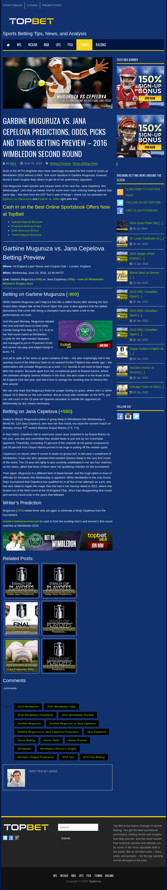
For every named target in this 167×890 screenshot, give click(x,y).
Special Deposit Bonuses (27, 221)
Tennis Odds (51, 740)
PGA (70, 44)
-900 (20, 510)
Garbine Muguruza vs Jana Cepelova (72, 723)
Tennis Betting (26, 740)
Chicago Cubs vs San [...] (147, 386)
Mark (13, 163)
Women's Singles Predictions (35, 757)
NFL (19, 44)
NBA (46, 44)
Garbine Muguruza (29, 723)
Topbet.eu (95, 881)
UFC (58, 44)
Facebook (11, 838)
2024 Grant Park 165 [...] (146, 223)
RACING (101, 44)
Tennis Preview (77, 740)
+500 (64, 366)
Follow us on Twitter (143, 202)
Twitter (5, 838)
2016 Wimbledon (28, 706)
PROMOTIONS (51, 5)
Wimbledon (24, 748)
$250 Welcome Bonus (25, 230)
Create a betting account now (21, 521)
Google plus (16, 838)
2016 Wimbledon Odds (61, 706)
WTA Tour (68, 757)
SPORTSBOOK (12, 5)
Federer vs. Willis (49, 199)
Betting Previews (60, 163)
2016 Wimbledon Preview (77, 715)
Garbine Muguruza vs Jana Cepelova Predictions (48, 731)
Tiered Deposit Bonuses (26, 234)
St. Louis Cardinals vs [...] (147, 238)
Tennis (84, 44)
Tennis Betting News (85, 163)
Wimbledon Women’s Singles (58, 748)
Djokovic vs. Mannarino (17, 199)
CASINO (32, 5)
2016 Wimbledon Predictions (35, 715)
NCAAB (32, 44)
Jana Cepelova (96, 731)
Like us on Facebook (142, 210)
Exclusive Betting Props (26, 226)
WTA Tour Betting (94, 757)
